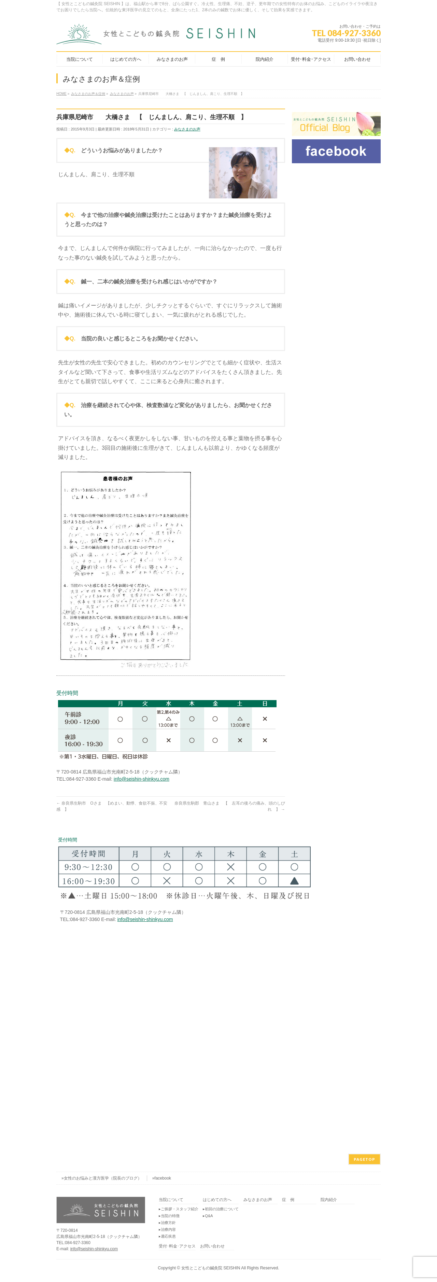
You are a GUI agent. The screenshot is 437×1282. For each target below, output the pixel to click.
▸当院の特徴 (169, 1216)
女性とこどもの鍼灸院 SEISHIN (210, 1268)
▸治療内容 (167, 1229)
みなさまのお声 (187, 129)
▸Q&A (208, 1216)
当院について (171, 1200)
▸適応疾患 (167, 1236)
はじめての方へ (217, 1200)
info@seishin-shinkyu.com (141, 779)
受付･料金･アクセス (177, 1246)
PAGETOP (364, 1159)
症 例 (288, 1200)
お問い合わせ (212, 1246)
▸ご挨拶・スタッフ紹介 (178, 1209)
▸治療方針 (167, 1223)
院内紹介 (329, 1200)
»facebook (161, 1178)
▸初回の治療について (221, 1209)
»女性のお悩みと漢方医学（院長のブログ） (101, 1178)
